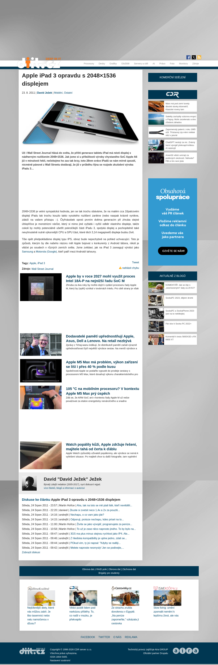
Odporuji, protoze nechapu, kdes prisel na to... (97, 519)
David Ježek (44, 92)
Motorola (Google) (46, 251)
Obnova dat (114, 569)
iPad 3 (41, 263)
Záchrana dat (129, 569)
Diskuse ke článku (36, 499)
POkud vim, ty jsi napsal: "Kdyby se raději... (95, 543)
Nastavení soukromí (60, 660)
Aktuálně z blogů (173, 276)
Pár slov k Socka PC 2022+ (179, 323)
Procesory (89, 63)
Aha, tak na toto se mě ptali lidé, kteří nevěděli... (104, 505)
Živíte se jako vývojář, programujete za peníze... (104, 524)
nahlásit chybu (130, 268)
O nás (117, 637)
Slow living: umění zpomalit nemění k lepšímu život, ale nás (166, 611)
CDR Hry (172, 94)
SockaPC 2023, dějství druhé (179, 298)
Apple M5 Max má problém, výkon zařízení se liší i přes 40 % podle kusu (102, 364)
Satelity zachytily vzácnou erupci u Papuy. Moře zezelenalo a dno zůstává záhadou (181, 119)
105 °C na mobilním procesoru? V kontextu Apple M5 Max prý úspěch (102, 391)
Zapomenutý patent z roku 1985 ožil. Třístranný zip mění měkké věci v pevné (181, 132)
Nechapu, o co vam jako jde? (87, 514)
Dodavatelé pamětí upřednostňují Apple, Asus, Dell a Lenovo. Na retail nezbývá (100, 338)
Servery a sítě (141, 63)
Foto (172, 63)
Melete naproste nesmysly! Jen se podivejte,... (97, 547)
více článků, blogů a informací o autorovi (64, 488)
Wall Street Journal (42, 269)
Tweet (135, 262)
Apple (32, 263)
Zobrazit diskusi (31, 552)
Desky (102, 63)
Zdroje (195, 63)
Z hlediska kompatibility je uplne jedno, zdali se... (98, 538)
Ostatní (68, 92)
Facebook (88, 637)
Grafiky (113, 63)
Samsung (27, 251)
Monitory (183, 63)
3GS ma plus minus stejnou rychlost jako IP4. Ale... (99, 533)
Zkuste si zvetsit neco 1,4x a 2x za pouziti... (95, 510)
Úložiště (125, 63)
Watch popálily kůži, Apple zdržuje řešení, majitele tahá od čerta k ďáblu (101, 446)
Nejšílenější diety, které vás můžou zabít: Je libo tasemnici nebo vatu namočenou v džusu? (40, 615)
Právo (162, 63)
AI (154, 63)
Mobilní (58, 92)
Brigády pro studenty (108, 573)
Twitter (104, 637)
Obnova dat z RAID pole (94, 569)
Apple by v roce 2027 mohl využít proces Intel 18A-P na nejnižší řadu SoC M (100, 278)
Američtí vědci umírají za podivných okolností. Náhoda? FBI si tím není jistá (180, 158)
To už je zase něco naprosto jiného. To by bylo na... (106, 529)
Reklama (131, 637)
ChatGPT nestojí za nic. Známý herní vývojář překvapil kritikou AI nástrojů (180, 145)
